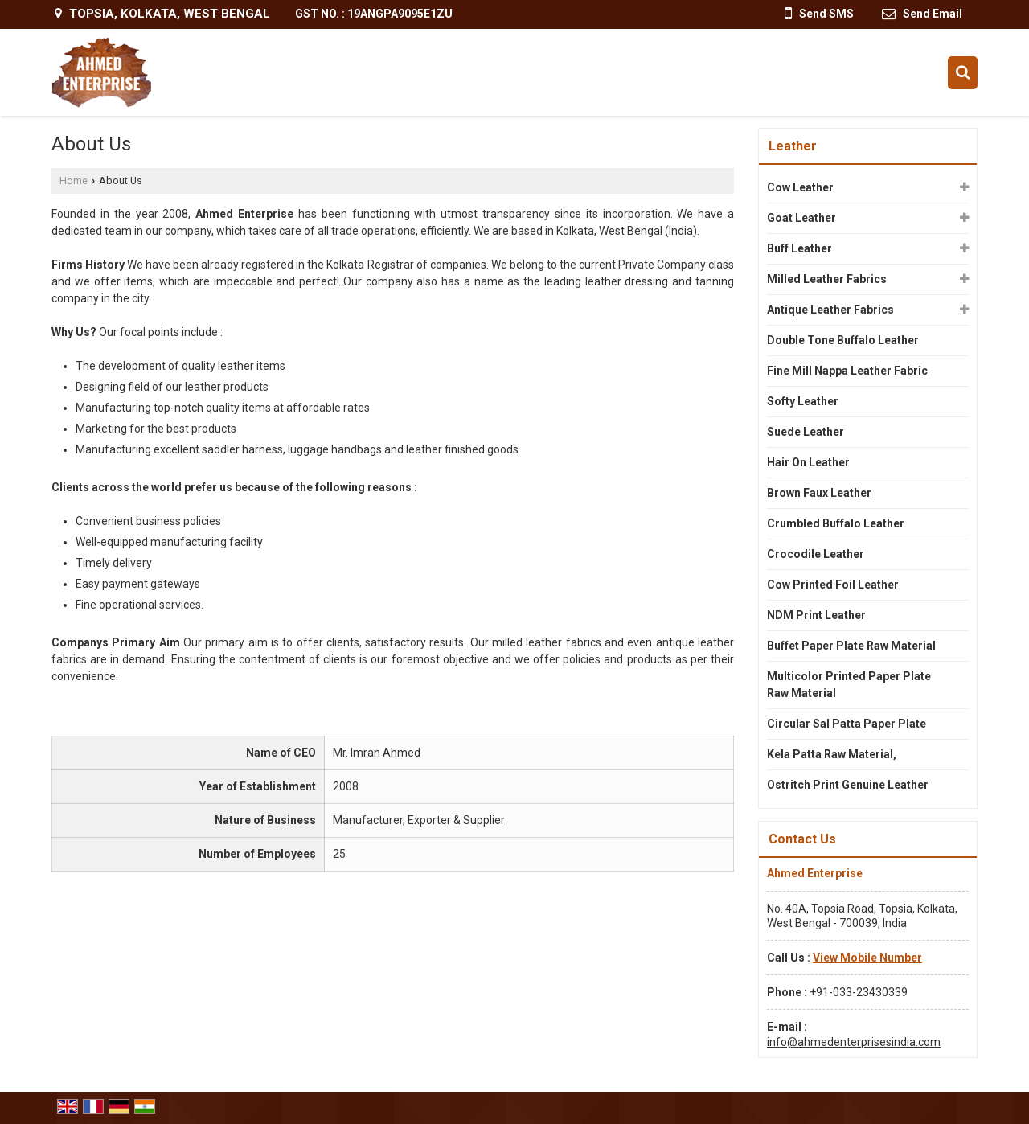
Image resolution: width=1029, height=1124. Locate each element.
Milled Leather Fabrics (827, 279)
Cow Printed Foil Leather (833, 584)
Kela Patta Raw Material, (831, 754)
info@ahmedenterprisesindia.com (854, 1042)
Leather (793, 146)
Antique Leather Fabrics (830, 309)
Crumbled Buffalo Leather (835, 523)
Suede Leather (805, 431)
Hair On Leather (808, 462)
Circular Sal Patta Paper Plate (846, 723)
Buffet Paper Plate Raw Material (851, 645)
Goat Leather (801, 217)
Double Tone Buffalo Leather (843, 340)
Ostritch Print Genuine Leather (848, 784)
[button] (867, 957)
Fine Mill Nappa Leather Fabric (847, 370)
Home (73, 180)
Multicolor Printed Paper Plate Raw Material (849, 684)
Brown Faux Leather (819, 492)
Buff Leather (799, 248)
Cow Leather (800, 187)
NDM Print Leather (816, 615)
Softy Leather (802, 401)
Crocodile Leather (815, 554)
